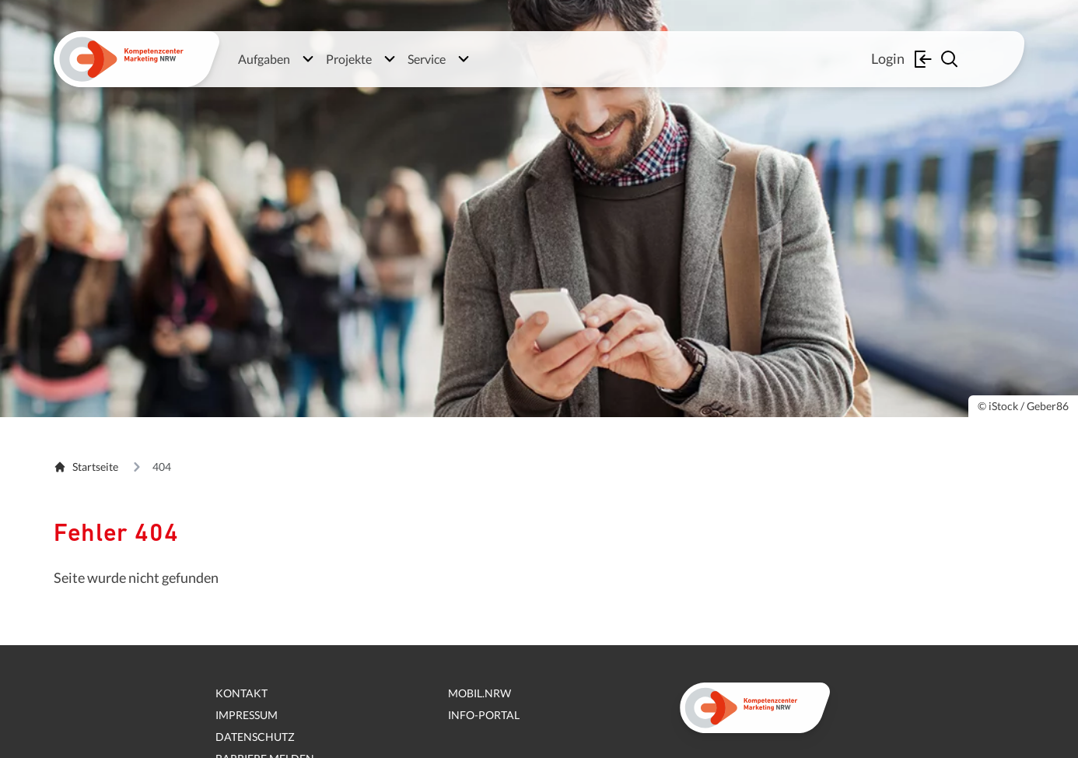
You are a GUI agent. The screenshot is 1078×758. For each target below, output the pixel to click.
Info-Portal (484, 714)
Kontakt (241, 693)
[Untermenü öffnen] (308, 59)
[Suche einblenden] (951, 59)
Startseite (86, 466)
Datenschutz (255, 736)
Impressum (246, 714)
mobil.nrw (479, 693)
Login (903, 59)
